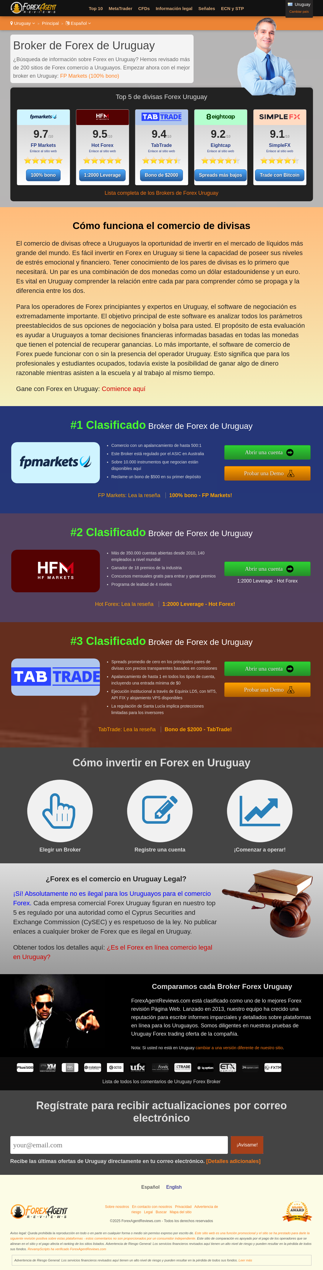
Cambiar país (299, 11)
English (173, 1187)
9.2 (218, 134)
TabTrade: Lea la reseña (126, 733)
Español (78, 23)
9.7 (40, 134)
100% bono (43, 175)
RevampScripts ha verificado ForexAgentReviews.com (67, 1249)
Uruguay (22, 23)
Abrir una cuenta (268, 453)
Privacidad (183, 1207)
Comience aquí (121, 384)
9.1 (277, 134)
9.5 (99, 134)
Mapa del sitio (180, 1212)
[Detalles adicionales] (233, 1161)
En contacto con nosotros (152, 1207)
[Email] (119, 1145)
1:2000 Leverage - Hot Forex (271, 580)
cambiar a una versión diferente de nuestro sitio (242, 1046)
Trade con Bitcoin (279, 175)
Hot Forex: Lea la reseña (124, 608)
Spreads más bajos (220, 175)
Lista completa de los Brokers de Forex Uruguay (161, 193)
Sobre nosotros (117, 1207)
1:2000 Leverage (102, 175)
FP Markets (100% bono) (89, 76)
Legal (148, 1212)
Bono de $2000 (161, 175)
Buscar (161, 1212)
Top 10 (96, 8)
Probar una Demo (268, 473)
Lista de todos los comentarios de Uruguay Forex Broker (161, 1081)
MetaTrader (120, 8)
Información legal (174, 8)
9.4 (159, 134)
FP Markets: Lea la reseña (129, 499)
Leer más (245, 1260)
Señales (206, 8)
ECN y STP (232, 8)
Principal (50, 23)
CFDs (144, 8)
